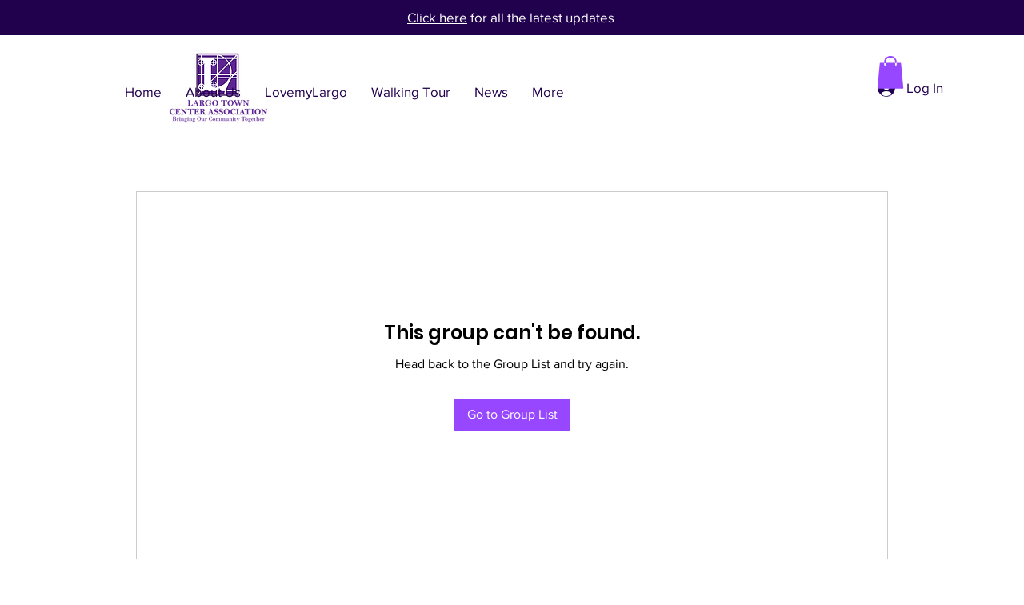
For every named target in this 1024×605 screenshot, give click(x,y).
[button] (890, 72)
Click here (437, 17)
